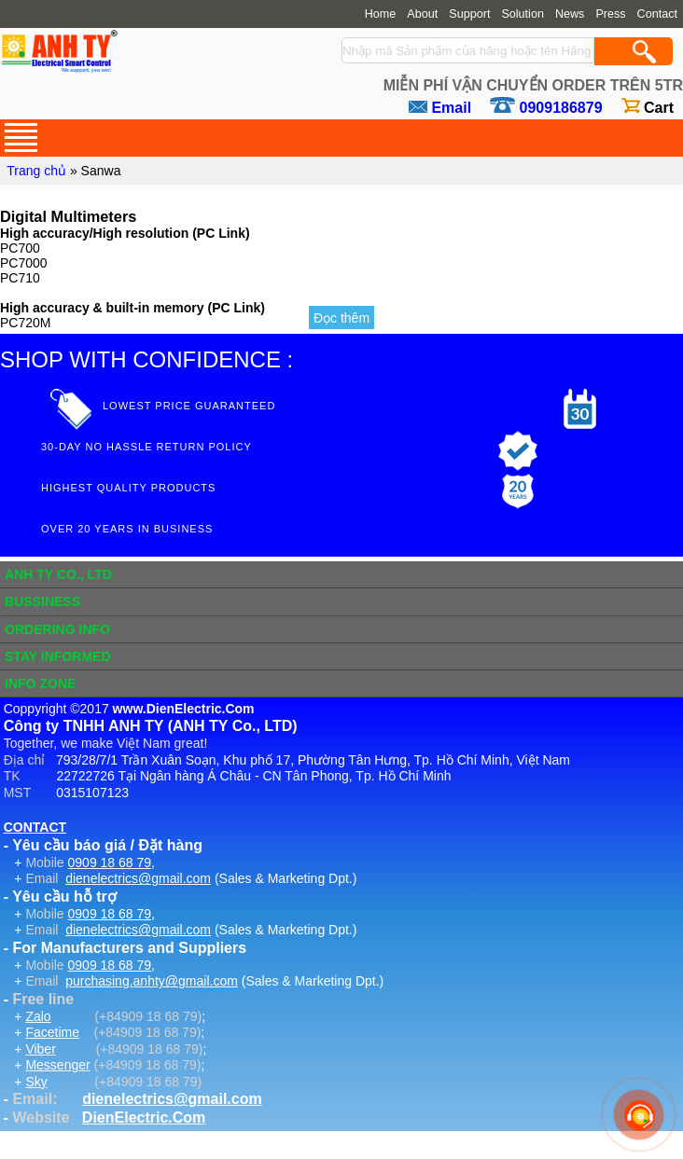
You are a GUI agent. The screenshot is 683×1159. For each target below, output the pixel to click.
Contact (657, 14)
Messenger (57, 1064)
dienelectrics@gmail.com (138, 878)
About (422, 14)
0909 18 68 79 (110, 862)
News (570, 14)
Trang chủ (36, 170)
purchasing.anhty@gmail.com (151, 980)
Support (469, 14)
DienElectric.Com (143, 1117)
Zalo (37, 1016)
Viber (40, 1049)
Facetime (52, 1032)
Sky (36, 1081)
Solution (522, 14)
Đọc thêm (341, 317)
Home (381, 14)
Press (610, 14)
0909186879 (561, 108)
